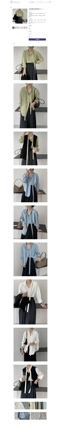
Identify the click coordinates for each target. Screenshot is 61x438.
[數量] (43, 36)
